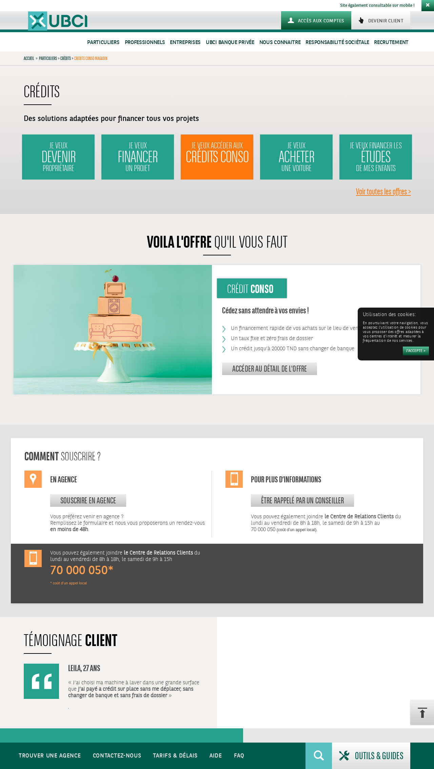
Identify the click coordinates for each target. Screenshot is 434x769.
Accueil (29, 58)
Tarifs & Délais (175, 756)
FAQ (239, 756)
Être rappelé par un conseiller (302, 500)
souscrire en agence (88, 500)
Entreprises (185, 42)
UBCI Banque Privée (230, 42)
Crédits (65, 58)
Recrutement (391, 42)
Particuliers (103, 42)
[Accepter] (416, 351)
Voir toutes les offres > (383, 191)
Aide (216, 756)
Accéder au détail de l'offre (269, 368)
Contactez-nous (117, 756)
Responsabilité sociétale (337, 42)
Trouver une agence (50, 756)
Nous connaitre (280, 42)
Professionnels (145, 42)
